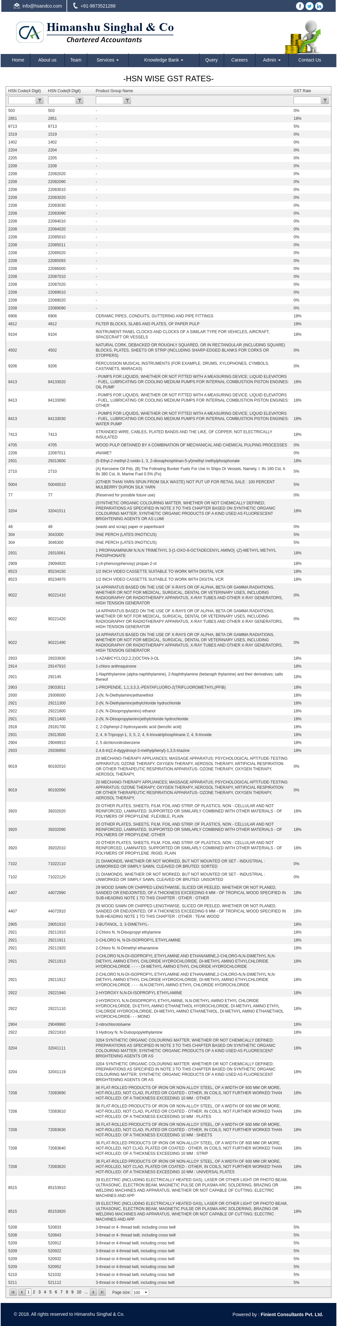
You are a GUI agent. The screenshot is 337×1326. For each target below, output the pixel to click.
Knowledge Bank (163, 60)
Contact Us (309, 60)
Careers (239, 60)
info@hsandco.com (42, 6)
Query (211, 60)
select (146, 1292)
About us (47, 60)
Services (107, 60)
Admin (272, 60)
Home (18, 60)
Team (75, 60)
